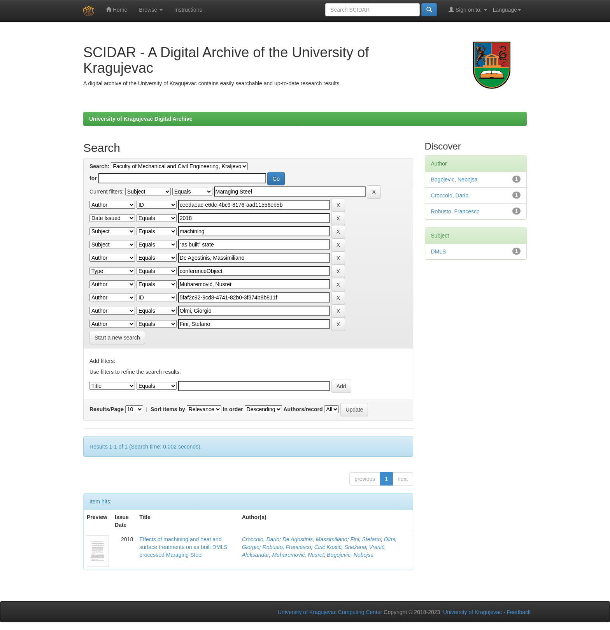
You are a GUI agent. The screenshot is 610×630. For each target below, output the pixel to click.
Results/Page (106, 409)
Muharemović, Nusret (298, 555)
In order (233, 409)
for (93, 178)
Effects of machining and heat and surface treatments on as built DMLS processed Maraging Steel (183, 547)
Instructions (188, 10)
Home (116, 9)
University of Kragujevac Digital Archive (141, 119)
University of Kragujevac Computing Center (330, 612)
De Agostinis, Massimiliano (314, 539)
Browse (151, 10)
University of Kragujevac (472, 612)
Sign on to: (468, 9)
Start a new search (117, 337)
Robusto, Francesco (287, 547)
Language (507, 10)
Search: (99, 166)
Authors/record (303, 409)
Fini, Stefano (365, 539)
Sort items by (168, 409)
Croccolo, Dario (260, 539)
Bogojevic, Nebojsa (350, 555)
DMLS (438, 251)
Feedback (519, 612)
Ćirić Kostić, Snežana (340, 547)
